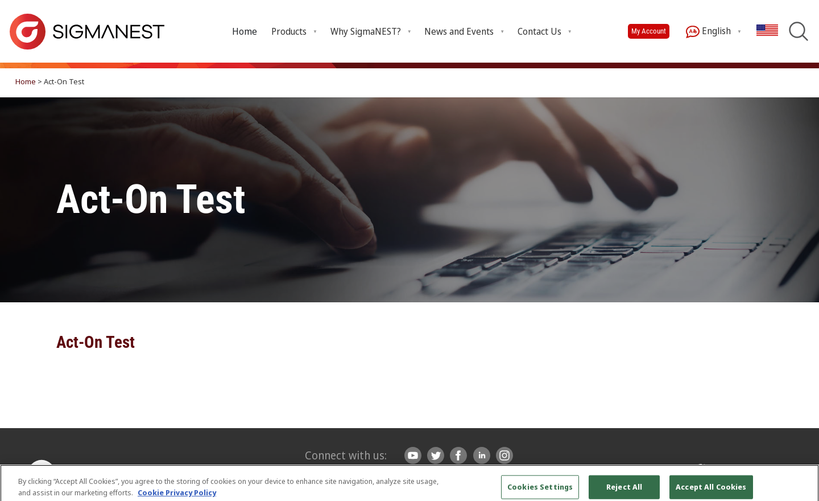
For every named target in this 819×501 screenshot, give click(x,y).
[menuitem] (244, 31)
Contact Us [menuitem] (539, 31)
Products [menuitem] (289, 31)
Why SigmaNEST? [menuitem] (365, 31)
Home (244, 31)
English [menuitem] (708, 31)
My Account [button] (648, 31)
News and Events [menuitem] (459, 31)
